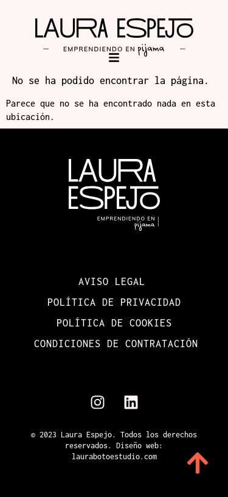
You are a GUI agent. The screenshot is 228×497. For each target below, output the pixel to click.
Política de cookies (114, 322)
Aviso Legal (111, 281)
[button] (114, 57)
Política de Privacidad (114, 302)
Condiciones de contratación (116, 343)
